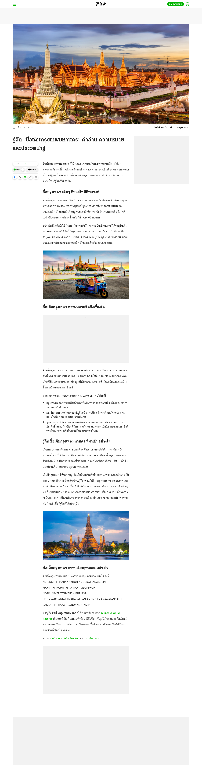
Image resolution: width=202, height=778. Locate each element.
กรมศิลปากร (92, 638)
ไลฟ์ (170, 127)
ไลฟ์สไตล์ (159, 127)
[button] (15, 177)
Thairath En (175, 4)
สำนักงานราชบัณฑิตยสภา (64, 638)
